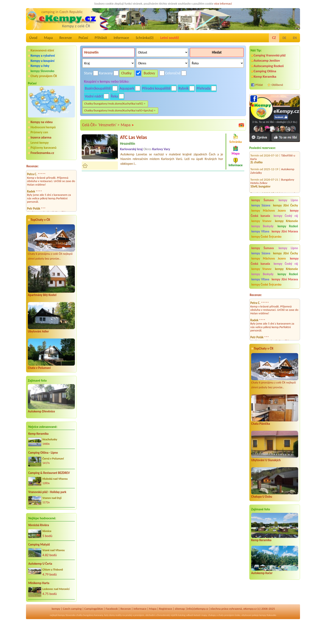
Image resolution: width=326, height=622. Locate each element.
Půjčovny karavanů (43, 148)
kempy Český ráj (286, 216)
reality (118, 615)
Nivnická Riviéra (38, 525)
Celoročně (173, 73)
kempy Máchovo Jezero (268, 210)
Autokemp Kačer (262, 573)
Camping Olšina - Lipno (43, 453)
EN (295, 38)
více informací (223, 3)
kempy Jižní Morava (285, 231)
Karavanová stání (42, 50)
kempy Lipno (288, 200)
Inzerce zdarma (41, 137)
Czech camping (72, 609)
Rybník (183, 88)
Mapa (48, 37)
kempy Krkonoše (286, 221)
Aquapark (127, 88)
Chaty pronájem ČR (44, 76)
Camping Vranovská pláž (270, 55)
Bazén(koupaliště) (98, 88)
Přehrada (203, 88)
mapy (204, 615)
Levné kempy (40, 143)
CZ (274, 37)
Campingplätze (93, 609)
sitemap (180, 609)
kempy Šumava (262, 200)
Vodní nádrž (94, 96)
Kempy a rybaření (43, 55)
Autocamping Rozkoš (269, 66)
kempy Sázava (260, 205)
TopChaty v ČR (40, 220)
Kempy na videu (42, 122)
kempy (56, 609)
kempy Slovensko (42, 71)
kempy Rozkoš (288, 226)
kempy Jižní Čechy (285, 205)
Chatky (126, 73)
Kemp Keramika (38, 434)
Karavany (106, 73)
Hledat (217, 52)
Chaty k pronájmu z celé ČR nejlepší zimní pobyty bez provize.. (51, 242)
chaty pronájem (226, 615)
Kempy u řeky (40, 66)
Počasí (83, 37)
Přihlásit (101, 37)
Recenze (65, 37)
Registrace (165, 609)
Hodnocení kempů (43, 127)
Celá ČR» (89, 124)
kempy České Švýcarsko (266, 237)
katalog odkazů (185, 615)
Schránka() (145, 37)
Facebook (112, 609)
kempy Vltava (260, 231)
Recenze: (32, 166)
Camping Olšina (265, 71)
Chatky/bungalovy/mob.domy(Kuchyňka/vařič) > (114, 103)
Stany (88, 73)
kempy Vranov (261, 221)
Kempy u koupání (42, 61)
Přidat (259, 85)
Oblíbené (277, 85)
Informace (121, 37)
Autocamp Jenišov (267, 60)
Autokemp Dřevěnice (41, 411)
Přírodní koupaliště (156, 88)
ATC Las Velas (133, 137)
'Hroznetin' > (109, 124)
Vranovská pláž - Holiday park (47, 492)
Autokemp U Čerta (40, 564)
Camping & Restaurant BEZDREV (49, 473)
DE (284, 38)
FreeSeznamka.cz (42, 153)
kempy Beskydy (262, 226)
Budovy (149, 73)
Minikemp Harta (38, 583)
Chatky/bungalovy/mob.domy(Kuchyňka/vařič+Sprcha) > (120, 110)
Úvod (33, 37)
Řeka (114, 96)
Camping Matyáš (39, 544)
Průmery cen (39, 132)
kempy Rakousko (267, 615)
